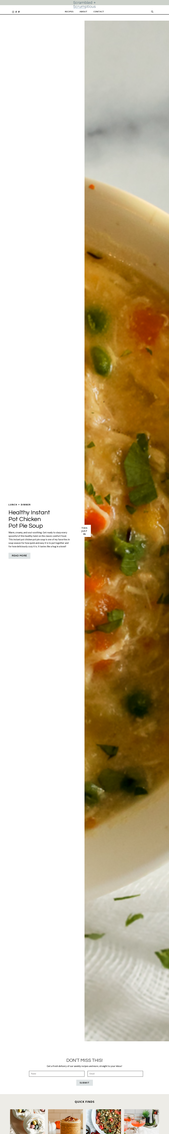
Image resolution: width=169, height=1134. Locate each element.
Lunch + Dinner (20, 504)
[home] (84, 5)
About (83, 11)
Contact (98, 11)
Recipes (69, 11)
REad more (19, 556)
